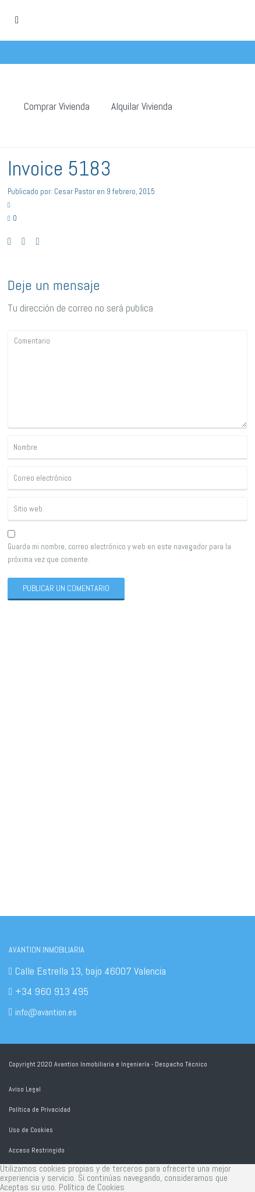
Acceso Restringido (37, 1150)
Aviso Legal (25, 1089)
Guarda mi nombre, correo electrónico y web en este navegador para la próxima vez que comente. (119, 553)
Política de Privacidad (39, 1109)
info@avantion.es (46, 1012)
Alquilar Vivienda (141, 106)
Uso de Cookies (31, 1129)
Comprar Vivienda (57, 106)
